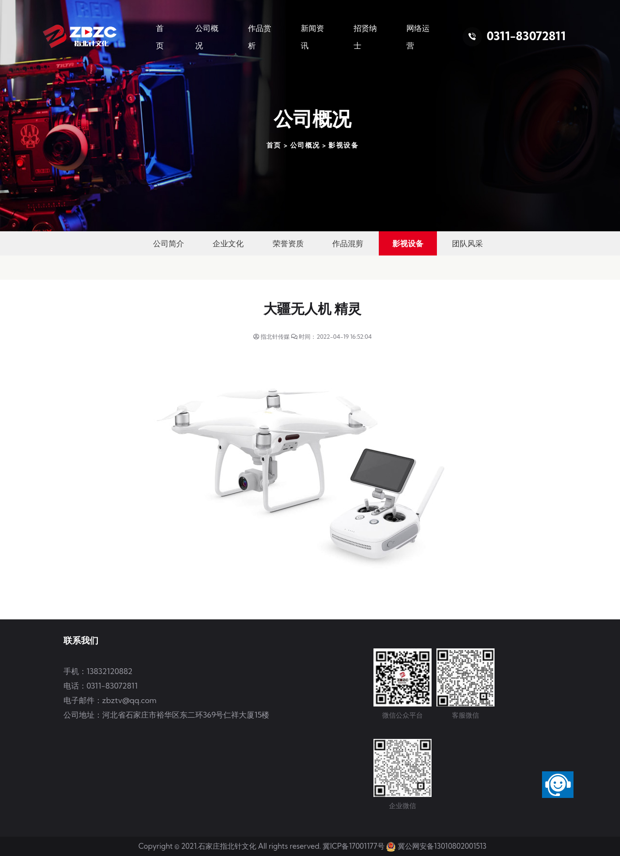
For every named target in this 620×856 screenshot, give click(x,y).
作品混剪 (347, 243)
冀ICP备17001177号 (353, 846)
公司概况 (206, 36)
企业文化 (228, 243)
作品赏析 (259, 36)
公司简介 (168, 243)
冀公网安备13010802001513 (442, 846)
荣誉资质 (288, 243)
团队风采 (467, 243)
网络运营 (418, 36)
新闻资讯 (312, 36)
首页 (273, 145)
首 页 (160, 36)
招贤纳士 (365, 36)
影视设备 (343, 145)
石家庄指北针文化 (228, 846)
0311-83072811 (526, 36)
